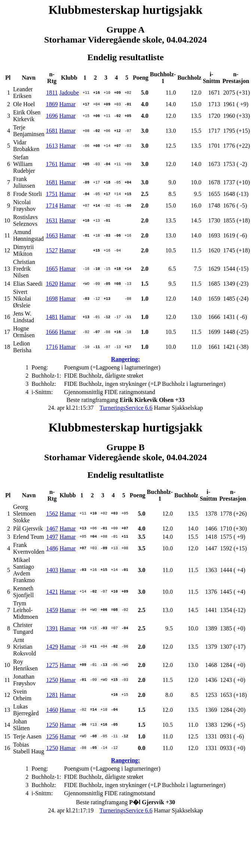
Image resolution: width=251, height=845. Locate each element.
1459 (52, 610)
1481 (52, 317)
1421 (52, 592)
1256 (52, 736)
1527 (52, 250)
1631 (52, 220)
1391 (52, 628)
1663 (52, 235)
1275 (52, 665)
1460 (52, 710)
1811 (52, 92)
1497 (52, 537)
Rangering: (125, 359)
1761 (52, 164)
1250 (52, 680)
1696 (52, 116)
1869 (52, 104)
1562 (52, 513)
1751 (52, 194)
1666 (52, 332)
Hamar (67, 104)
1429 (52, 646)
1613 (52, 145)
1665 (52, 268)
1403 (52, 570)
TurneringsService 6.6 (126, 408)
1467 (52, 528)
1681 (52, 130)
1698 (52, 298)
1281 (52, 695)
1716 (52, 347)
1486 (52, 548)
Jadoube (69, 92)
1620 (52, 283)
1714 (52, 205)
